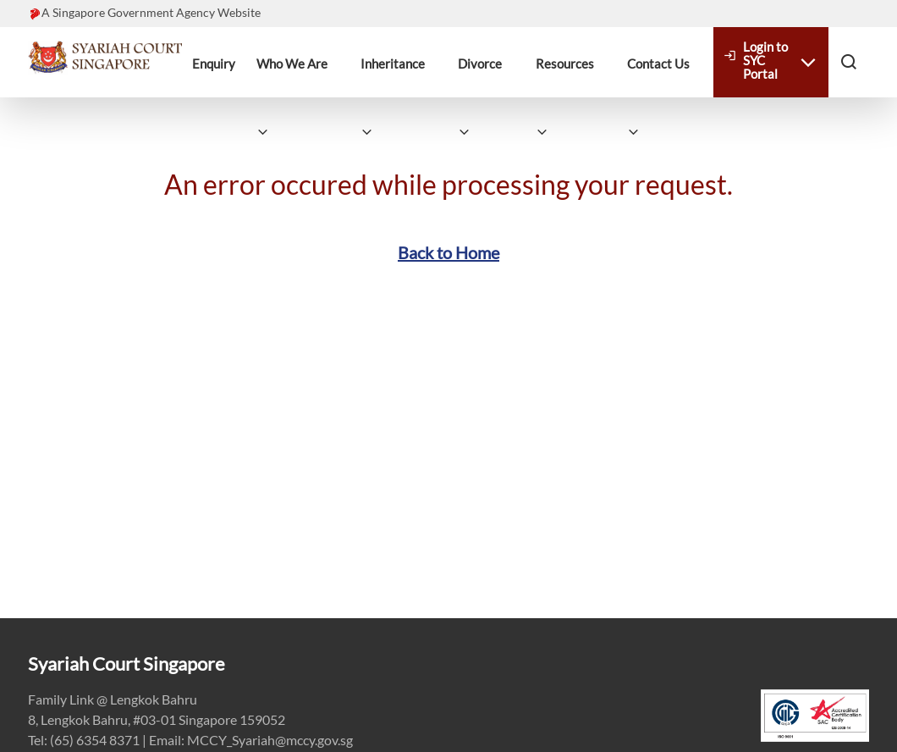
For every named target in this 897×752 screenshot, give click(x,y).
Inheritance (392, 63)
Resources (565, 63)
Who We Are (291, 63)
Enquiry (213, 63)
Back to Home (448, 252)
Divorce (480, 63)
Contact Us (658, 63)
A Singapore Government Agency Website (151, 12)
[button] (848, 61)
